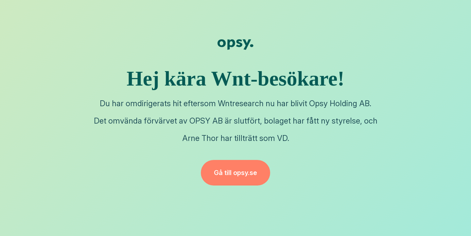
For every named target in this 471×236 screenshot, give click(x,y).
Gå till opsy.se (235, 173)
